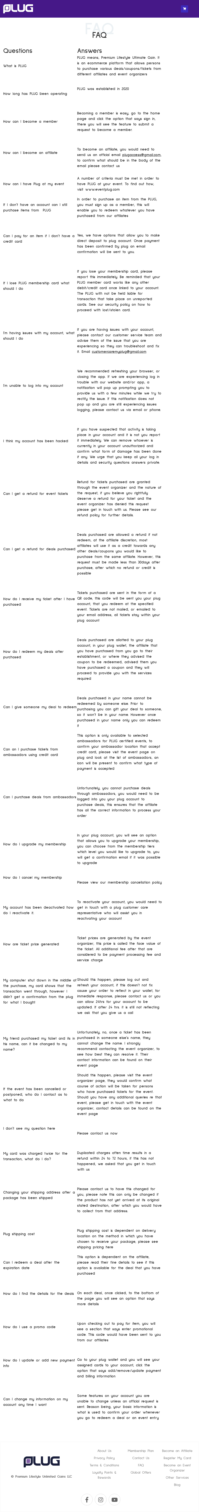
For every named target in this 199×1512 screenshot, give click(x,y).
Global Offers (141, 1472)
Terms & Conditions (104, 1465)
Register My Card (177, 1458)
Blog (177, 1485)
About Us (104, 1451)
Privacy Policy (104, 1458)
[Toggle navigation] (192, 9)
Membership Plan (141, 1451)
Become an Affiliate (177, 1451)
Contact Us (140, 1458)
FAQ (141, 1465)
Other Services (177, 1478)
